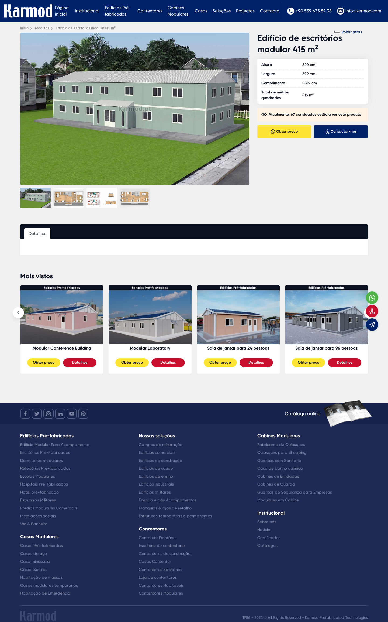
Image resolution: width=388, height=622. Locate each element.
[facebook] (25, 414)
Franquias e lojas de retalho (165, 508)
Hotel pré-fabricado (39, 492)
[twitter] (37, 414)
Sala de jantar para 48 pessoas (61, 348)
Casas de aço (33, 553)
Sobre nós (266, 521)
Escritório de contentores (162, 545)
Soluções (222, 10)
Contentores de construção (164, 553)
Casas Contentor (155, 561)
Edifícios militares (155, 492)
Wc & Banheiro (33, 524)
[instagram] (48, 414)
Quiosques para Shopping (282, 452)
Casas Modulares (39, 537)
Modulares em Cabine (278, 500)
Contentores (149, 10)
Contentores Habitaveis (161, 585)
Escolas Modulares (37, 476)
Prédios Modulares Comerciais (48, 508)
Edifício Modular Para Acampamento (54, 444)
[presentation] (18, 312)
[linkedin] (60, 414)
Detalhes (80, 362)
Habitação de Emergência (45, 593)
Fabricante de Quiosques (281, 444)
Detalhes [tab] (37, 233)
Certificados (268, 537)
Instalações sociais (38, 516)
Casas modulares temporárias (49, 585)
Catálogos (267, 545)
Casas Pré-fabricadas (41, 545)
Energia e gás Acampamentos (167, 500)
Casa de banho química (280, 468)
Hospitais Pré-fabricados (44, 484)
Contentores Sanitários (160, 569)
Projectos (245, 10)
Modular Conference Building (150, 348)
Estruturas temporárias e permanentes (175, 516)
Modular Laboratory (238, 348)
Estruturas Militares (38, 500)
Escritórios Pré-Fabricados (45, 452)
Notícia (264, 529)
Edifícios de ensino (156, 476)
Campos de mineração (160, 444)
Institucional (87, 10)
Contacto (269, 10)
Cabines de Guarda (276, 484)
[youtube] (72, 414)
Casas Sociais (33, 569)
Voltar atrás (348, 32)
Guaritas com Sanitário (279, 460)
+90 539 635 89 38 (309, 11)
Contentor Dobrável (157, 537)
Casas (201, 10)
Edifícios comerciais (157, 452)
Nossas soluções (157, 436)
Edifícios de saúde (156, 468)
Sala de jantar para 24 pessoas (326, 348)
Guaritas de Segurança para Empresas (294, 492)
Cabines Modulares (178, 11)
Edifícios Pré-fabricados (118, 11)
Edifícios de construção (160, 460)
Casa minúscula (35, 561)
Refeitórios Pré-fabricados (45, 468)
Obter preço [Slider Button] (43, 362)
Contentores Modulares (161, 593)
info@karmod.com (359, 11)
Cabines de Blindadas (278, 476)
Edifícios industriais (156, 484)
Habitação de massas (41, 577)
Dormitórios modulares (41, 460)
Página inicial (62, 11)
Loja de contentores (158, 577)
